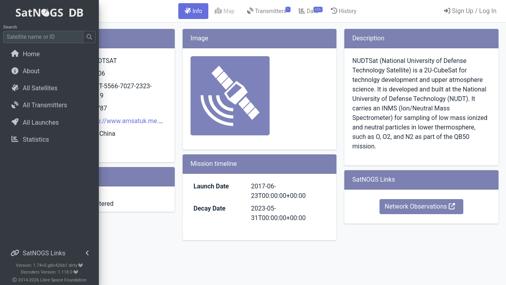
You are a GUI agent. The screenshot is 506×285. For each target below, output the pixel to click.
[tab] (238, 11)
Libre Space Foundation (63, 280)
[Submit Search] (89, 37)
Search (10, 27)
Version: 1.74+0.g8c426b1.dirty (49, 265)
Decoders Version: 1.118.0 (49, 272)
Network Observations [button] (434, 225)
